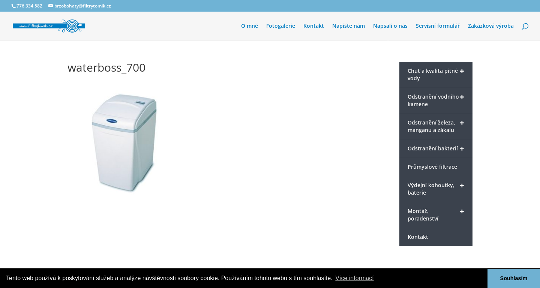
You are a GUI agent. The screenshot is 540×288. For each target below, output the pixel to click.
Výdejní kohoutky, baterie (436, 188)
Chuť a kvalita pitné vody (436, 74)
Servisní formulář (438, 26)
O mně (249, 26)
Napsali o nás (390, 26)
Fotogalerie (280, 26)
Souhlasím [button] (514, 278)
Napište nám (348, 26)
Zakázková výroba (491, 26)
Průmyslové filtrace (432, 166)
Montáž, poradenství (436, 214)
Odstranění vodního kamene (436, 100)
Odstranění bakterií (436, 149)
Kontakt (313, 26)
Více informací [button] (354, 278)
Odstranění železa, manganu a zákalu (436, 126)
